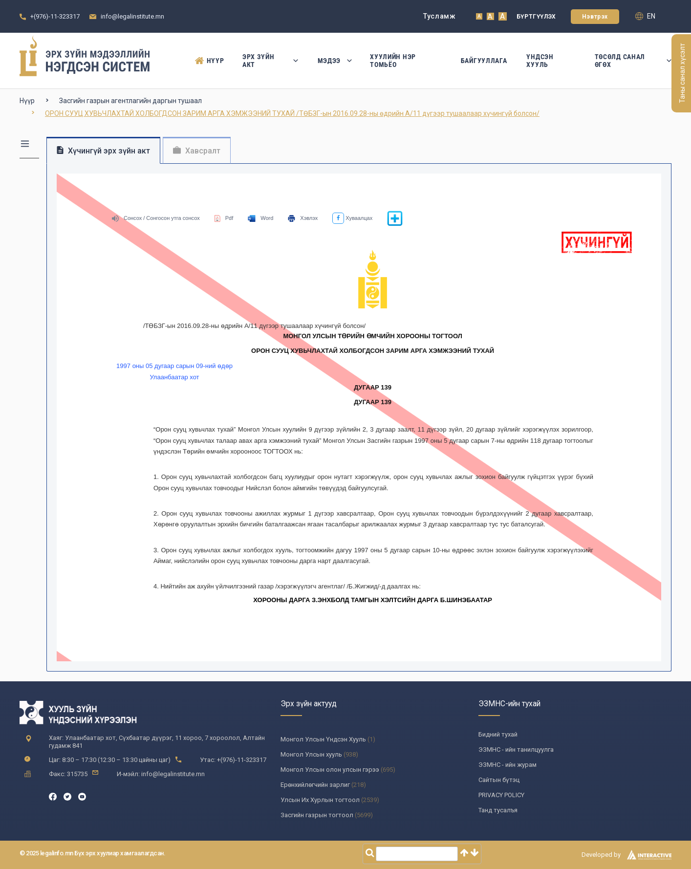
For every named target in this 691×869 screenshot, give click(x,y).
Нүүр (209, 60)
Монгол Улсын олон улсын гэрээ (330, 769)
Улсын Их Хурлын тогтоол (320, 800)
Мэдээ (334, 61)
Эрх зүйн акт (270, 60)
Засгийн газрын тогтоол (317, 815)
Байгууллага (484, 61)
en (645, 16)
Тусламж (439, 16)
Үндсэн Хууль (539, 60)
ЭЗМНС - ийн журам (507, 764)
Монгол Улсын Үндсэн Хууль (323, 739)
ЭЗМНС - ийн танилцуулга (516, 749)
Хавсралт (196, 150)
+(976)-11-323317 (55, 16)
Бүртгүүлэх (536, 16)
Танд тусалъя (498, 810)
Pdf (224, 218)
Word (260, 218)
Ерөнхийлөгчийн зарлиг (315, 784)
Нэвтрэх (595, 16)
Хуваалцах (352, 218)
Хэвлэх (303, 218)
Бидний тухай (498, 734)
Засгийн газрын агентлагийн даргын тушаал (130, 101)
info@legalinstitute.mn (132, 16)
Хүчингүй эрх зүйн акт (103, 150)
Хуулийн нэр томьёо (393, 60)
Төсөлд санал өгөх (633, 60)
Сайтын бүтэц (498, 779)
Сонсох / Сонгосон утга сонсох (156, 218)
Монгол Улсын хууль (311, 754)
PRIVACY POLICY (501, 795)
